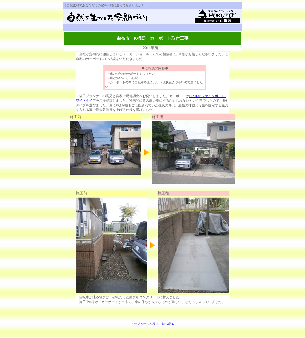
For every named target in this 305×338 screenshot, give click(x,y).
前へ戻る (168, 324)
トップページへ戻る (145, 324)
